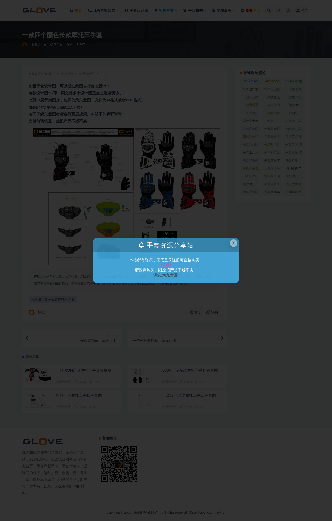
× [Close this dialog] (234, 242)
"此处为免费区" (166, 275)
